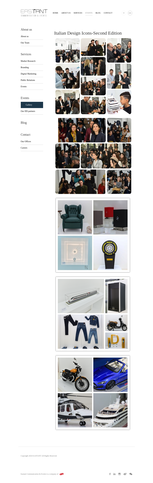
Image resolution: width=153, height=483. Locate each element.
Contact (108, 13)
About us (65, 13)
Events (89, 13)
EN (130, 13)
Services (78, 13)
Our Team (25, 43)
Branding (25, 67)
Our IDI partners (28, 111)
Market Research (28, 61)
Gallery (29, 105)
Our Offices (26, 141)
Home (55, 13)
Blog (98, 13)
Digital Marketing (28, 74)
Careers (24, 148)
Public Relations (28, 80)
